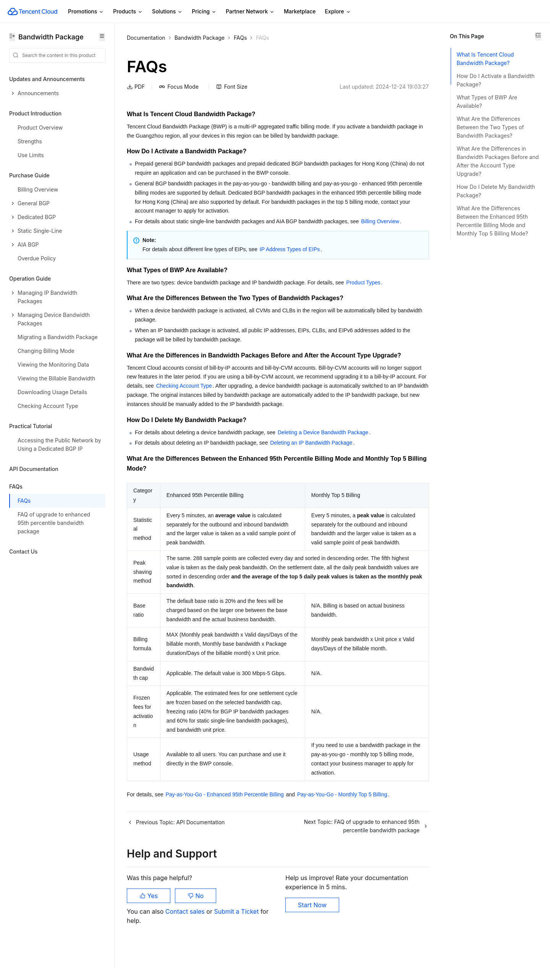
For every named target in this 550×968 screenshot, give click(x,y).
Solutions (167, 11)
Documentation (146, 37)
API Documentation (33, 469)
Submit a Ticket (236, 930)
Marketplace (299, 11)
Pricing (204, 11)
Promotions (86, 11)
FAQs (240, 37)
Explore (338, 11)
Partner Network (250, 11)
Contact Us (23, 551)
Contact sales (185, 930)
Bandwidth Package (200, 37)
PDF (136, 86)
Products (128, 11)
